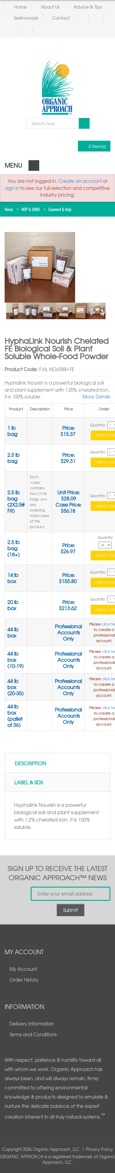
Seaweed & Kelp (59, 209)
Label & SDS (28, 782)
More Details (96, 396)
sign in (12, 188)
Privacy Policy (99, 1149)
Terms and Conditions (33, 1034)
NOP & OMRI (30, 209)
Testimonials (26, 18)
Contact (61, 18)
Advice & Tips (88, 7)
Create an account (80, 181)
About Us (50, 7)
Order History (24, 979)
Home (20, 7)
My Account (23, 969)
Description (30, 763)
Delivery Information (32, 1023)
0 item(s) (92, 146)
